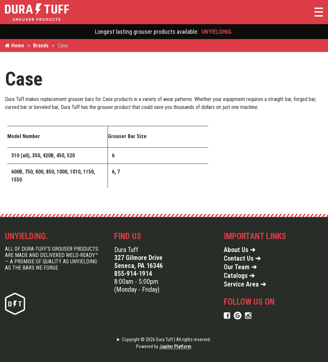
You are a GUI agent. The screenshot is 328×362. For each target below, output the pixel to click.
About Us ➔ (240, 250)
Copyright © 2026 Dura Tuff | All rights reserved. (166, 339)
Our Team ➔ (240, 267)
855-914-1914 (133, 274)
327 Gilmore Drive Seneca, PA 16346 (138, 262)
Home (14, 45)
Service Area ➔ (245, 284)
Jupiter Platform (175, 346)
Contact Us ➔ (242, 258)
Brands (41, 45)
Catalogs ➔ (239, 276)
